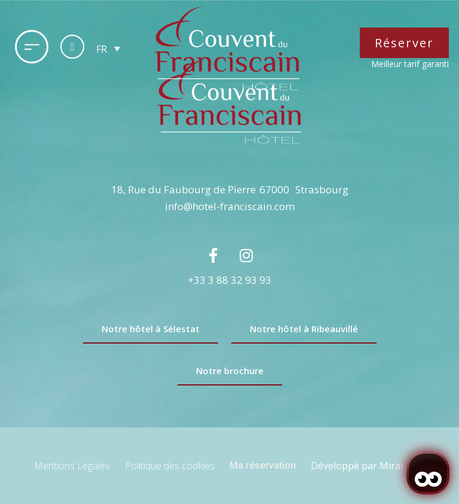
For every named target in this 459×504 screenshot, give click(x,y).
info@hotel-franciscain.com (230, 206)
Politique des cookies (170, 465)
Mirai (391, 465)
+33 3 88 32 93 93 (229, 280)
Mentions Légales (72, 465)
